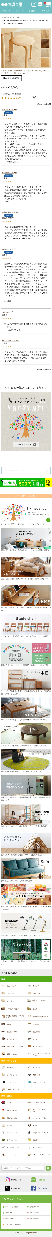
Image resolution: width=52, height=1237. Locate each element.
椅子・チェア (8, 17)
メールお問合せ (33, 1219)
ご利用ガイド (8, 1213)
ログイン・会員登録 (10, 1207)
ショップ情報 (8, 1219)
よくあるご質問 (33, 1213)
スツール (17, 17)
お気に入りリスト (34, 1207)
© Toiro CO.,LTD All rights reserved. (26, 1233)
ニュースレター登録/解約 (11, 1224)
